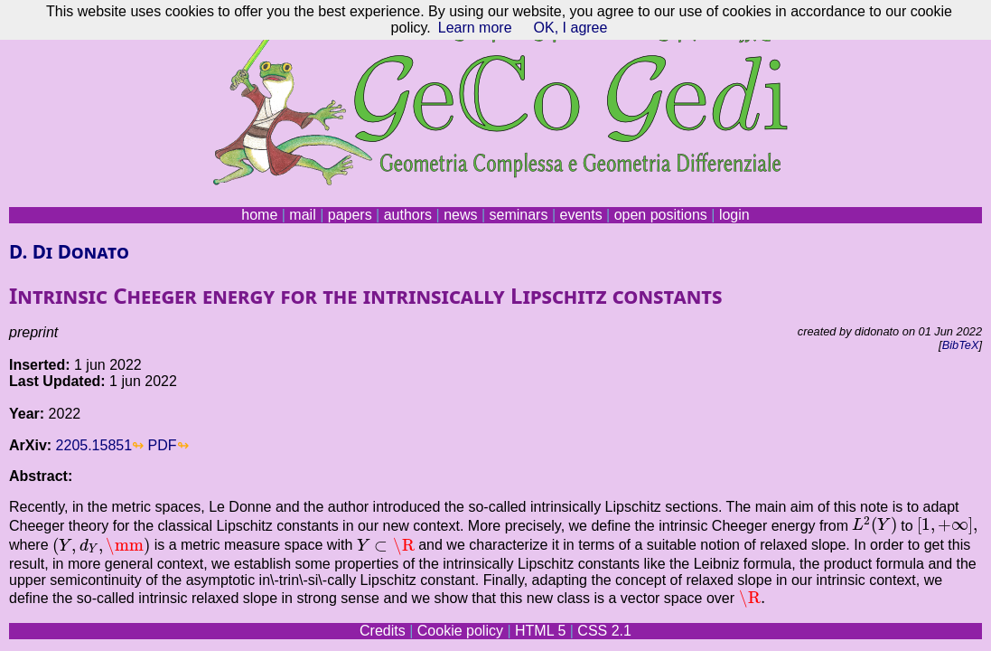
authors (408, 214)
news (460, 214)
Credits (383, 630)
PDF (162, 445)
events (580, 214)
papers (350, 214)
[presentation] (874, 525)
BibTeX (960, 345)
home (259, 214)
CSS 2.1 (604, 630)
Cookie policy (460, 630)
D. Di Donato (69, 251)
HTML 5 (540, 630)
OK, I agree (571, 27)
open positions (660, 214)
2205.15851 (94, 445)
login (734, 214)
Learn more (475, 27)
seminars (519, 214)
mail (302, 214)
